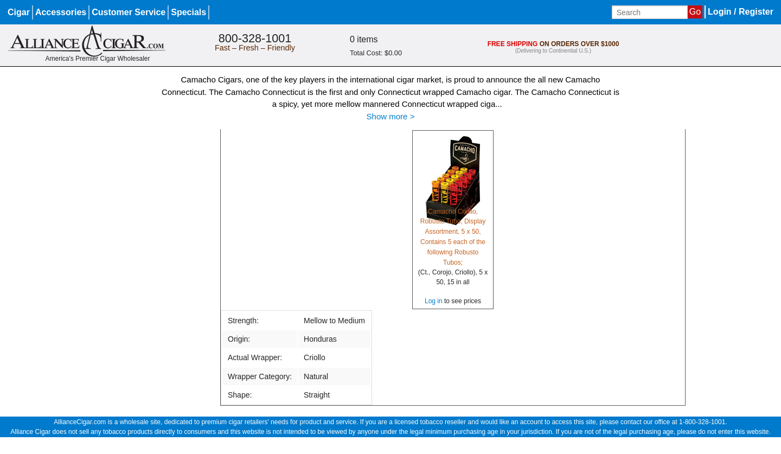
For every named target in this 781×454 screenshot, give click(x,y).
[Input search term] (650, 12)
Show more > (391, 116)
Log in (434, 301)
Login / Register (740, 11)
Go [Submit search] (695, 11)
